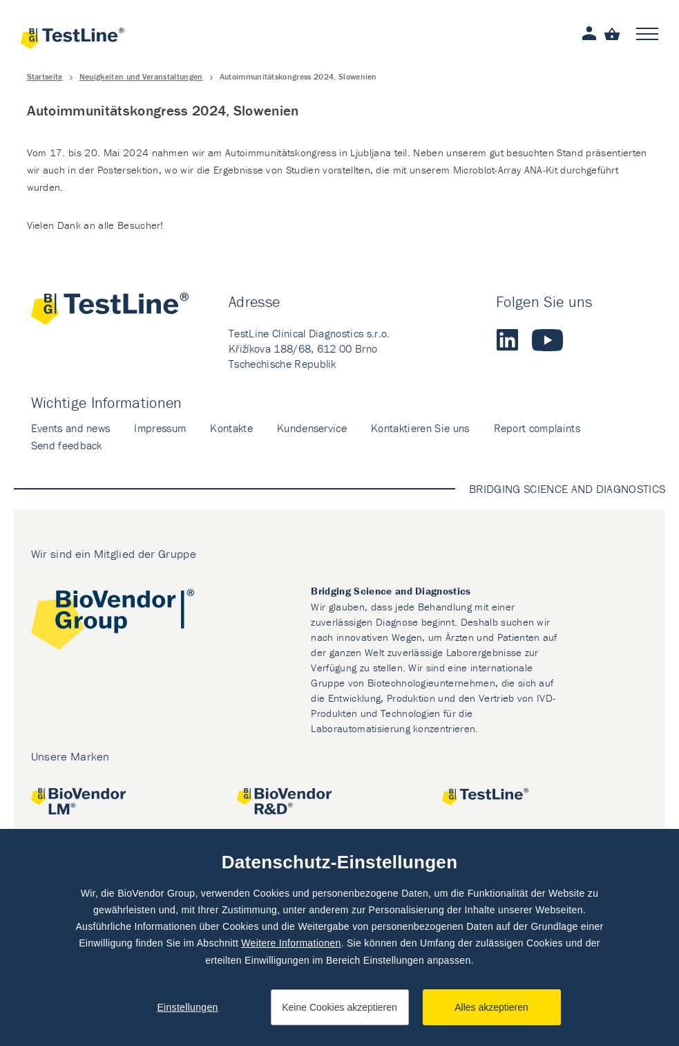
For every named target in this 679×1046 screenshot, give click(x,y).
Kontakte (231, 428)
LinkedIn (507, 340)
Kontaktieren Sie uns (420, 428)
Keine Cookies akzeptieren (339, 1007)
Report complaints (537, 428)
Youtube (547, 340)
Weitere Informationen (291, 943)
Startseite (45, 76)
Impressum (160, 428)
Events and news (71, 428)
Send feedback (66, 445)
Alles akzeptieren (491, 1007)
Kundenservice (312, 428)
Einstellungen (187, 1007)
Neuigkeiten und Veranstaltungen (141, 76)
